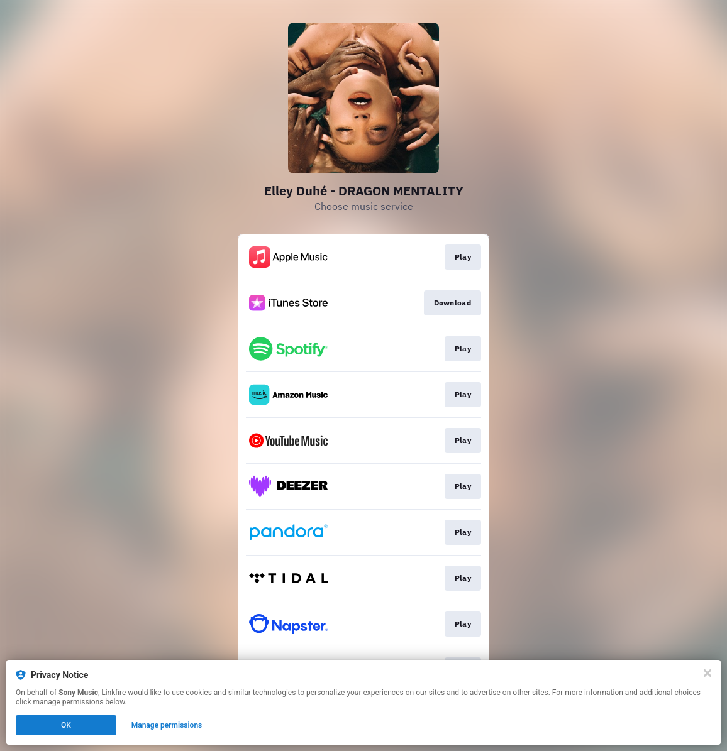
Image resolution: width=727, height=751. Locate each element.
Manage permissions (167, 725)
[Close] (707, 673)
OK (66, 725)
